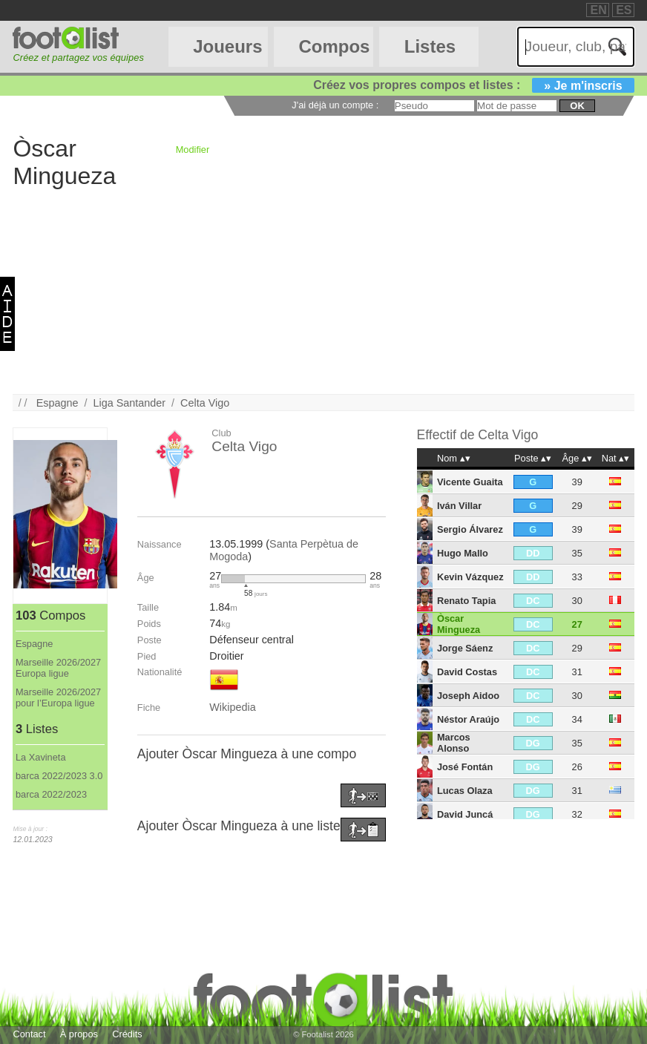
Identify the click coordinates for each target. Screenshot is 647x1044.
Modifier (193, 149)
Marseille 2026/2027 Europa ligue (58, 668)
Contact (29, 1034)
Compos (334, 46)
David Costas (467, 671)
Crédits (127, 1034)
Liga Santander (129, 403)
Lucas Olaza (465, 790)
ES (623, 10)
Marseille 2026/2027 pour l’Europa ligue (58, 697)
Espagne (57, 403)
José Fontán (465, 766)
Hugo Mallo (462, 553)
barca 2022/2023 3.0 (59, 775)
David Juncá (465, 814)
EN (598, 10)
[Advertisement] (323, 290)
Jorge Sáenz (465, 648)
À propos (79, 1034)
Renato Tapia (466, 600)
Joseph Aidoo (468, 695)
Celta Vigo (204, 403)
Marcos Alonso (453, 743)
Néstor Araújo (468, 719)
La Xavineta (41, 757)
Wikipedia (232, 707)
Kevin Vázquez (470, 576)
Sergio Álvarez (470, 529)
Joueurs (227, 46)
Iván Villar (459, 505)
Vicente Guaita (470, 481)
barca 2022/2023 (51, 794)
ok (577, 105)
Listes (430, 46)
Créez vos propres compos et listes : (473, 85)
